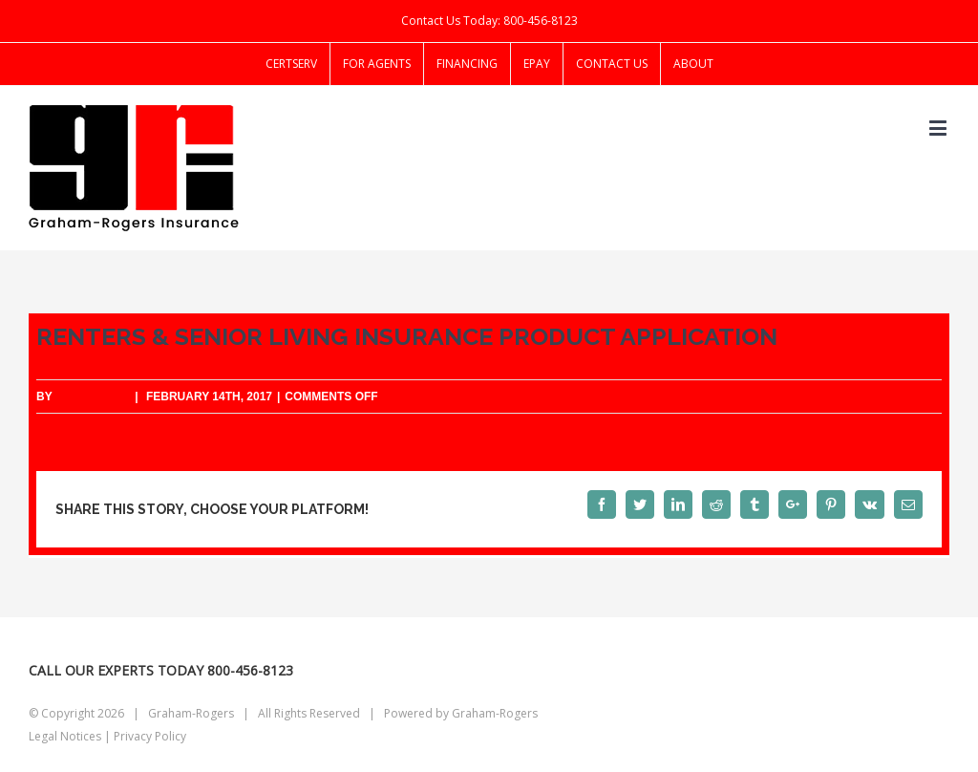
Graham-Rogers (495, 713)
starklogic (92, 396)
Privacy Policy (150, 736)
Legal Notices (65, 736)
